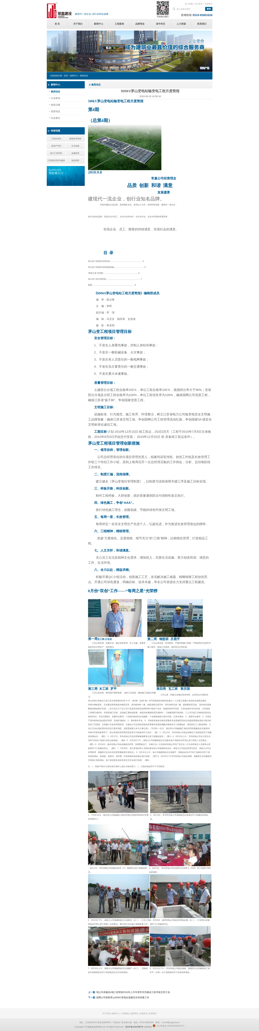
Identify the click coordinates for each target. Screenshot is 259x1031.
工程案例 (119, 24)
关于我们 (78, 24)
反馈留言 (208, 4)
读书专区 (160, 24)
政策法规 (55, 105)
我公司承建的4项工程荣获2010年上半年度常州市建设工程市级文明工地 (133, 992)
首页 (66, 76)
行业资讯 (55, 98)
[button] (122, 69)
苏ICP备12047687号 (134, 1027)
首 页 (57, 24)
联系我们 (201, 24)
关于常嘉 (106, 1013)
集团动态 (55, 91)
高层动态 (55, 111)
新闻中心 (98, 24)
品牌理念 (140, 24)
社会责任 (55, 118)
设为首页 (199, 4)
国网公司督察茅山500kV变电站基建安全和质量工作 (122, 997)
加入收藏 (189, 4)
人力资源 (181, 24)
